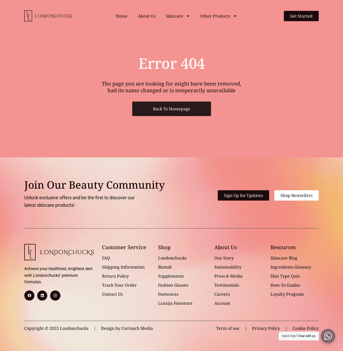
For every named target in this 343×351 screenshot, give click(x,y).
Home (122, 16)
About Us (146, 16)
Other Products (218, 16)
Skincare (178, 16)
